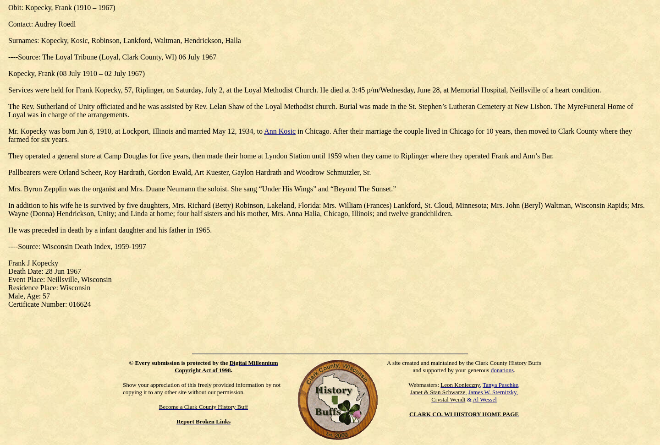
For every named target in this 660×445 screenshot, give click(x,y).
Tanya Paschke (500, 384)
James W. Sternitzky (492, 392)
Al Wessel (485, 399)
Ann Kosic (280, 131)
